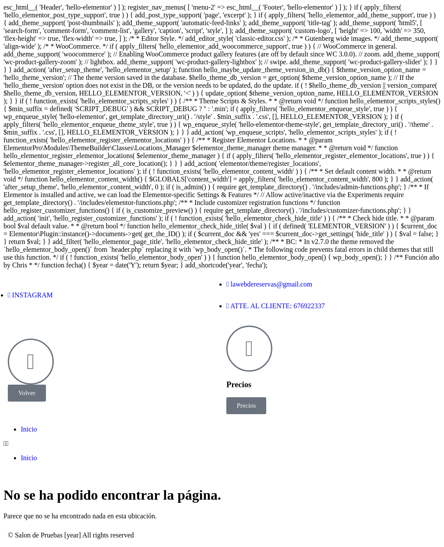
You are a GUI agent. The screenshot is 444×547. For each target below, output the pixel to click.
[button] (222, 443)
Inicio (29, 429)
